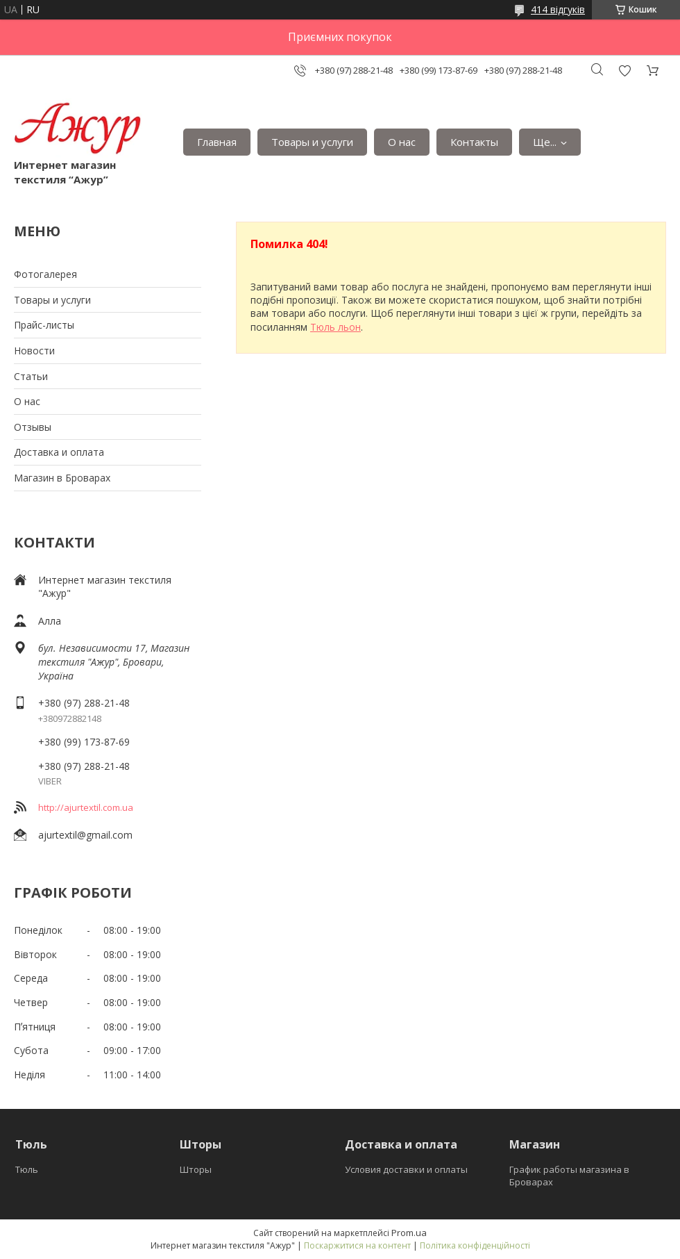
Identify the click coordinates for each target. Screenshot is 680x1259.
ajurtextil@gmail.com (85, 834)
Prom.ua (409, 1232)
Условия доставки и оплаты (406, 1169)
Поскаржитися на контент (357, 1245)
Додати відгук (624, 70)
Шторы (196, 1169)
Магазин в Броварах (62, 477)
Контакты (474, 142)
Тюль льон (335, 327)
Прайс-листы (44, 324)
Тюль (26, 1169)
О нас (402, 142)
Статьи (31, 376)
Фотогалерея (45, 274)
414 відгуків (558, 9)
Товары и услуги (312, 142)
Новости (34, 350)
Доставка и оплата (59, 452)
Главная (217, 142)
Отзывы (32, 427)
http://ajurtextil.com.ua (85, 807)
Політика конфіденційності (475, 1245)
